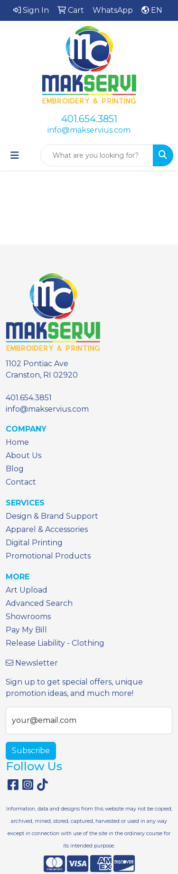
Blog (15, 468)
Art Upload (26, 590)
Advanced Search (39, 603)
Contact (21, 482)
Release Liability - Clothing (55, 643)
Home (17, 442)
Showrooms (28, 616)
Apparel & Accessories (47, 529)
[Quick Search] (96, 155)
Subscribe (31, 750)
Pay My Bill (26, 629)
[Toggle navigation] (15, 155)
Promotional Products (48, 555)
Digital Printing (34, 542)
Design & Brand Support (52, 516)
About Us (23, 455)
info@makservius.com (89, 130)
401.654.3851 (89, 119)
